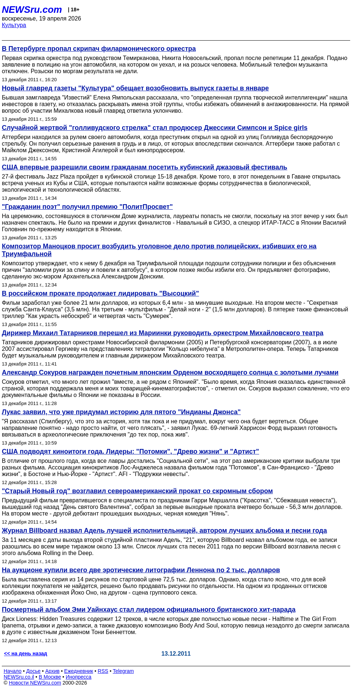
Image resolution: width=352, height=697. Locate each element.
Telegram (123, 671)
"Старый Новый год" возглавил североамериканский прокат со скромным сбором (137, 491)
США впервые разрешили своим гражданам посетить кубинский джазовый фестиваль (144, 167)
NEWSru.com (32, 9)
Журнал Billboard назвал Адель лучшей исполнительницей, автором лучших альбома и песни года (164, 530)
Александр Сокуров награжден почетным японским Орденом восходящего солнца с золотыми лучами (170, 372)
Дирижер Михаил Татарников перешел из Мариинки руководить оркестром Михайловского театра (162, 333)
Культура (14, 25)
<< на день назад (25, 653)
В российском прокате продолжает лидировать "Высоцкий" (100, 293)
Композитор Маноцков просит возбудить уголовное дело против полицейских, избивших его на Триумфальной (159, 250)
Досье (33, 671)
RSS (103, 671)
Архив (52, 671)
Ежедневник (78, 671)
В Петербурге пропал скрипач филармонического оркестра (99, 48)
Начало (13, 671)
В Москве (50, 677)
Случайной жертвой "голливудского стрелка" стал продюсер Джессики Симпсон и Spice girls (154, 127)
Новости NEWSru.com (35, 683)
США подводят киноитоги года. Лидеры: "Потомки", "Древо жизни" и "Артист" (130, 451)
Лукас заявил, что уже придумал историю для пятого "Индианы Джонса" (121, 412)
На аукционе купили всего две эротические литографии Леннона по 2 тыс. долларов (141, 570)
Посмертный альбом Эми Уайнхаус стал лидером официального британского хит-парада (149, 609)
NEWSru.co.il (19, 677)
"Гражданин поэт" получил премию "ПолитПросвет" (87, 206)
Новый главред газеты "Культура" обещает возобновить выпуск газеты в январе (135, 88)
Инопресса (79, 677)
